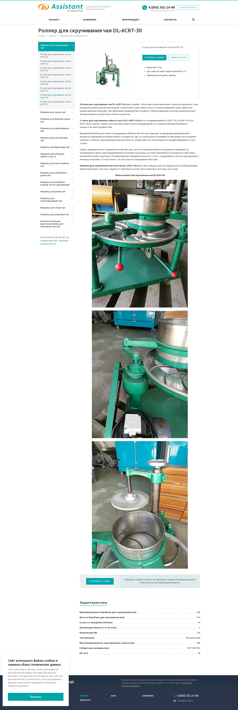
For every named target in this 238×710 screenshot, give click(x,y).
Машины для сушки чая (52, 112)
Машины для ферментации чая (55, 120)
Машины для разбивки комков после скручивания (54, 183)
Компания (90, 19)
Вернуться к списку (49, 664)
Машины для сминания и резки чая (53, 174)
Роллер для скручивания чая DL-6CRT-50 (56, 69)
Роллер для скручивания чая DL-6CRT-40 (56, 82)
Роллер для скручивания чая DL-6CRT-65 (56, 55)
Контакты (170, 19)
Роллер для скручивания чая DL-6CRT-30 (56, 96)
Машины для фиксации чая (54, 147)
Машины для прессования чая (54, 164)
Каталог (55, 19)
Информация (131, 19)
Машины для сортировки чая (54, 139)
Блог (113, 696)
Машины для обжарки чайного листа (52, 155)
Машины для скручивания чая (54, 46)
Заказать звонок (188, 7)
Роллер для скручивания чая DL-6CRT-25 (56, 103)
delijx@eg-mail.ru (186, 701)
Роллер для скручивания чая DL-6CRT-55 (56, 62)
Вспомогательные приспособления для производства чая (51, 224)
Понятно (35, 696)
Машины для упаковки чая (54, 214)
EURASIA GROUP (48, 244)
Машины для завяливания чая (54, 129)
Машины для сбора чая (52, 207)
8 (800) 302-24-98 (162, 7)
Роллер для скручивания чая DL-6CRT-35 (56, 89)
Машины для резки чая (52, 191)
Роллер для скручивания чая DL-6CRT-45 (56, 76)
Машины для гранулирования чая (51, 199)
